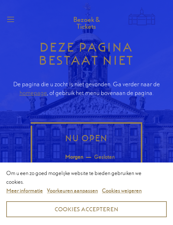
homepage (33, 93)
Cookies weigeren (122, 190)
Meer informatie (24, 190)
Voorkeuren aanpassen (72, 190)
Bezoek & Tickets (86, 23)
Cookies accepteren (87, 209)
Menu (9, 19)
